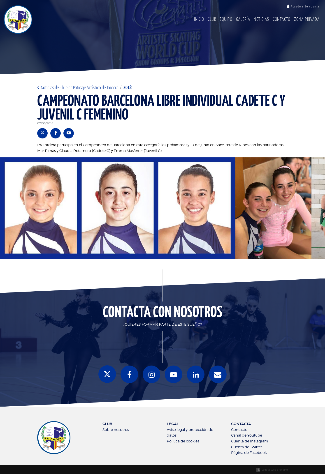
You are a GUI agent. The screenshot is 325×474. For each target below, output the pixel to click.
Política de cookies (183, 441)
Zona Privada (307, 19)
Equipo (226, 19)
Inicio (199, 19)
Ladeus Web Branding (275, 469)
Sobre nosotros (115, 430)
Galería (243, 19)
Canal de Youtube (246, 435)
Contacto (281, 19)
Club (212, 19)
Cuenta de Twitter (246, 447)
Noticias (261, 19)
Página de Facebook (249, 453)
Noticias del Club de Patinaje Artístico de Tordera (77, 88)
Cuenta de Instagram (249, 441)
